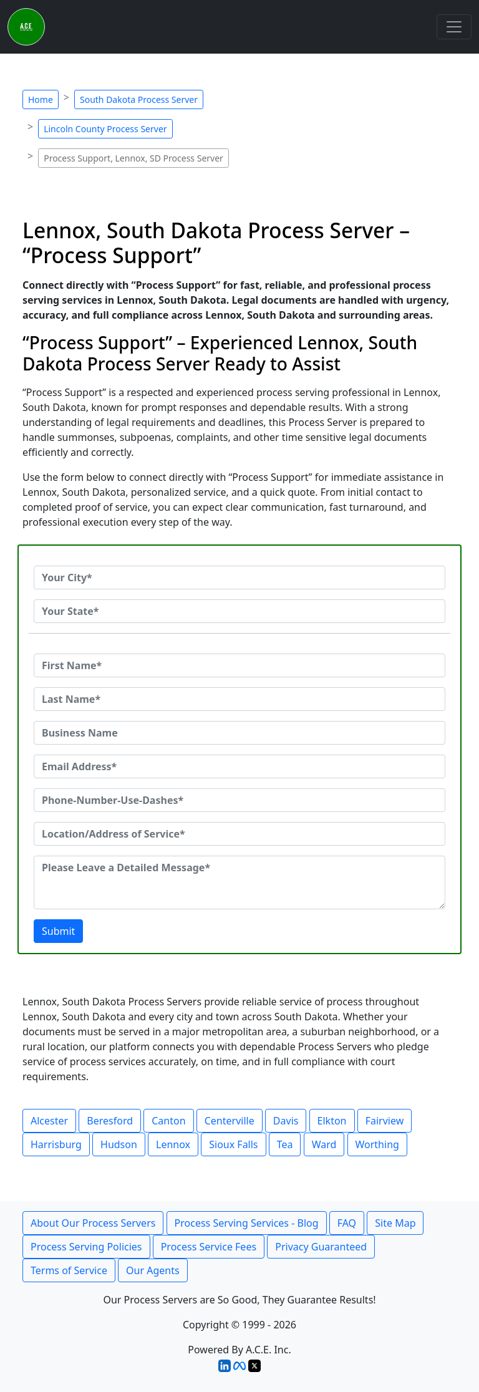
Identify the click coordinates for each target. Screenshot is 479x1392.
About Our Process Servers (93, 1223)
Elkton (332, 1121)
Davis (286, 1121)
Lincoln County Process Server (105, 129)
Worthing (377, 1144)
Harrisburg (56, 1144)
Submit (58, 931)
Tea (285, 1144)
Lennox (173, 1144)
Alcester (49, 1121)
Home (40, 99)
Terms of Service (69, 1270)
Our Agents (153, 1270)
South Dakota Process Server (139, 99)
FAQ (346, 1223)
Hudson (118, 1144)
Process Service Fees (208, 1247)
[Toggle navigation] (454, 26)
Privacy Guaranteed (321, 1247)
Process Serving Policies (86, 1247)
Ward (324, 1144)
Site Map (395, 1223)
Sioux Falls (233, 1144)
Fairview (384, 1121)
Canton (168, 1121)
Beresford (110, 1121)
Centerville (229, 1121)
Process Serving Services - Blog (247, 1223)
